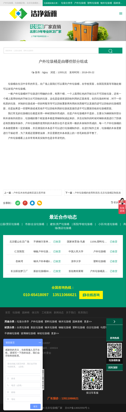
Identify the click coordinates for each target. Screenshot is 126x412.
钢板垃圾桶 (65, 327)
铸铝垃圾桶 (43, 333)
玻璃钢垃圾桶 (28, 333)
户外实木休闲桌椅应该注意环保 (29, 192)
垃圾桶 (16, 312)
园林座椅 (118, 3)
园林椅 (26, 312)
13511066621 (64, 295)
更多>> (88, 321)
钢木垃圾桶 (106, 3)
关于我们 (71, 312)
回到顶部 (112, 367)
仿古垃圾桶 (92, 327)
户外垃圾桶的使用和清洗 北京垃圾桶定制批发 (97, 192)
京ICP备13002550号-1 (77, 407)
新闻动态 (59, 312)
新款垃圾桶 (37, 327)
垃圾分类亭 (67, 3)
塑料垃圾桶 (93, 3)
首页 (7, 312)
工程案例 (47, 312)
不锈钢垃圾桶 (11, 333)
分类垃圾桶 (23, 327)
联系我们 (83, 312)
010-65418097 (36, 295)
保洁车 (35, 312)
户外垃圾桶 (80, 3)
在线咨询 (91, 295)
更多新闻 (117, 202)
